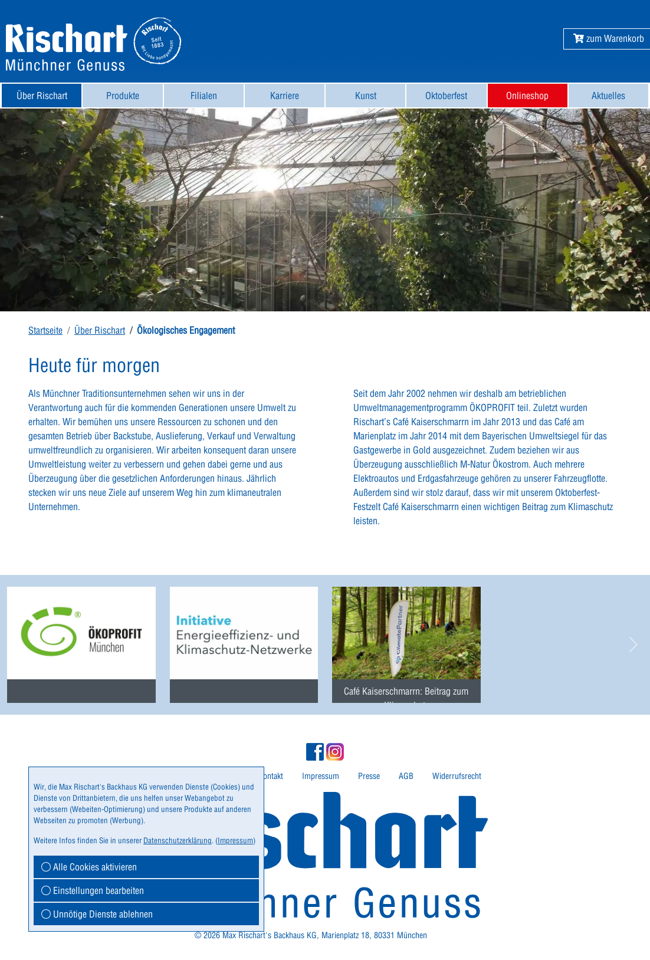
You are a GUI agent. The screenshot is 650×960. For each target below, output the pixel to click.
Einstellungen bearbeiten (92, 890)
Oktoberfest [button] (446, 95)
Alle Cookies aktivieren (89, 867)
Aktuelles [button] (608, 95)
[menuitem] (41, 95)
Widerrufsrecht (456, 776)
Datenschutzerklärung (177, 840)
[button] (608, 38)
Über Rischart (99, 330)
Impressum (320, 776)
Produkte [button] (122, 95)
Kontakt (270, 776)
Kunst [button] (365, 95)
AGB (406, 776)
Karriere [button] (284, 95)
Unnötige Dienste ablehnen (97, 914)
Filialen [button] (204, 95)
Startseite (45, 330)
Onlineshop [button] (527, 95)
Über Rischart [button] (42, 95)
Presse (369, 776)
